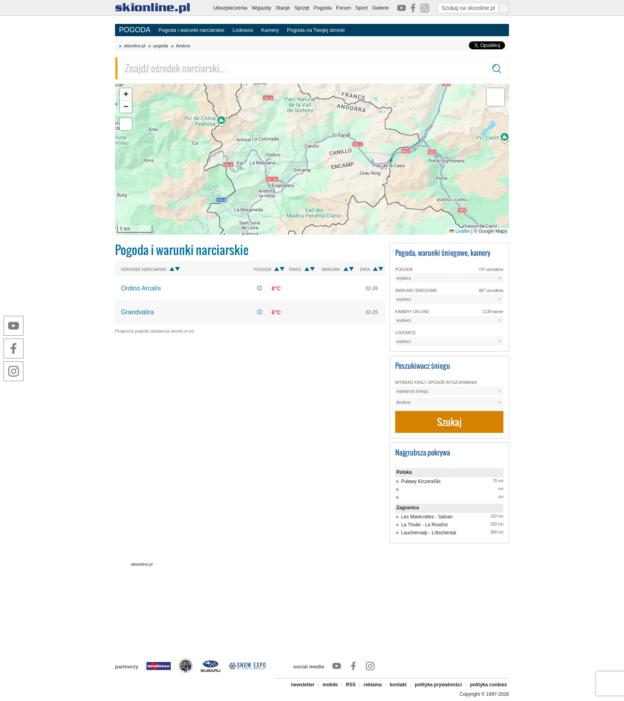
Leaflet (459, 231)
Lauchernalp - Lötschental (428, 532)
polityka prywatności (438, 684)
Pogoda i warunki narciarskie (191, 30)
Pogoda (323, 8)
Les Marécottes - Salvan (426, 517)
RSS (351, 684)
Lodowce (242, 30)
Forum (343, 8)
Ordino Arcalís (141, 288)
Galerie (380, 8)
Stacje (282, 8)
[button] (126, 94)
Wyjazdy (261, 8)
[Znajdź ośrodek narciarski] (312, 68)
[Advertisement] (250, 397)
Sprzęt (302, 8)
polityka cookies (488, 684)
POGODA (134, 30)
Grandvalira (137, 312)
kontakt (398, 684)
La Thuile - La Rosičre (424, 525)
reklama (373, 684)
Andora (183, 45)
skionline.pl (134, 45)
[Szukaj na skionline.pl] (504, 8)
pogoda (160, 45)
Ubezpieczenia (230, 8)
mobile (330, 684)
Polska (404, 472)
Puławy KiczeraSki (421, 481)
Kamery (270, 30)
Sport (361, 8)
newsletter (302, 684)
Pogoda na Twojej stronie (316, 30)
